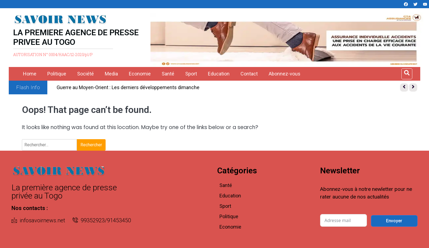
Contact (249, 74)
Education (219, 74)
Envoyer (394, 220)
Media (111, 74)
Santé (168, 74)
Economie (140, 74)
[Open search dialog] (406, 73)
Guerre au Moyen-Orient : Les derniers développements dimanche (128, 87)
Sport (191, 74)
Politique (56, 74)
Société (85, 74)
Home (29, 74)
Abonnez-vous (284, 74)
